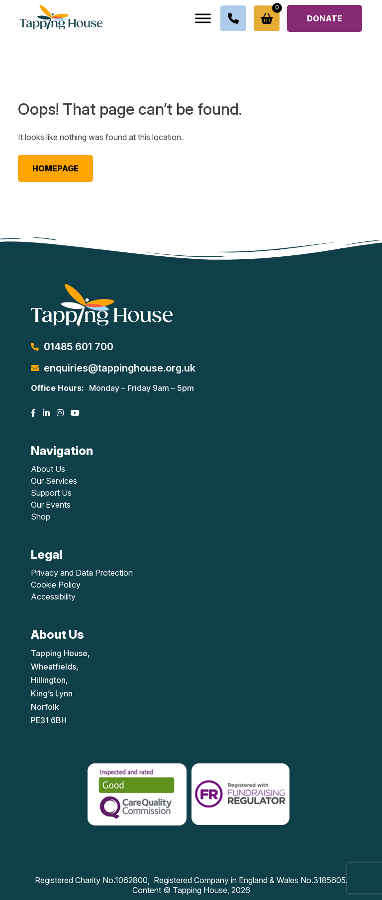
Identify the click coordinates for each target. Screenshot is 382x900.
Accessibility (53, 596)
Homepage (55, 168)
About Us (48, 469)
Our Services (54, 481)
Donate (324, 18)
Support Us (51, 493)
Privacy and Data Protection (82, 573)
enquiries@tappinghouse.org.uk (119, 368)
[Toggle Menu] (203, 18)
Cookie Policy (56, 585)
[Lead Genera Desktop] (61, 16)
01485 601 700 (78, 347)
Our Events (51, 505)
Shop (40, 517)
